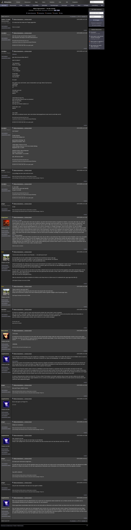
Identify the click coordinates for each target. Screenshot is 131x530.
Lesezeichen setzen (6, 27)
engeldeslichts (5, 353)
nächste (84, 16)
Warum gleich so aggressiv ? (96, 42)
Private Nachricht (5, 232)
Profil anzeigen (5, 230)
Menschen (4, 5)
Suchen (56, 13)
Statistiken (52, 2)
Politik (21, 5)
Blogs (36, 2)
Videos (43, 2)
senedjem (3, 33)
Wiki (67, 2)
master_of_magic (5, 19)
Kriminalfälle (35, 5)
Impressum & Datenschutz (7, 525)
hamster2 (3, 309)
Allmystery (7, 2)
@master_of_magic (17, 220)
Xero (2, 252)
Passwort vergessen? (96, 23)
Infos (61, 13)
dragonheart (4, 217)
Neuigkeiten (75, 2)
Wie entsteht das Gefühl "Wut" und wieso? (96, 47)
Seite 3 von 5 (5, 16)
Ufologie (72, 5)
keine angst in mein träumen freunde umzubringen (96, 38)
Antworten (49, 13)
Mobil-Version (20, 525)
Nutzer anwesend (96, 9)
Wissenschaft (13, 5)
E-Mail (58, 10)
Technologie (64, 5)
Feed (55, 10)
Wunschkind (4, 330)
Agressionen (44, 10)
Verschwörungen (54, 5)
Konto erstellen (97, 25)
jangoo (3, 170)
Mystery (27, 5)
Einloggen (97, 20)
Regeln (15, 525)
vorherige (73, 16)
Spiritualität (44, 5)
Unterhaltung (95, 5)
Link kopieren (5, 26)
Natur (79, 5)
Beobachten (41, 13)
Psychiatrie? (96, 33)
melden (85, 30)
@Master (14, 54)
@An (13, 235)
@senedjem (15, 361)
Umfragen (86, 5)
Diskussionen (27, 2)
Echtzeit (18, 2)
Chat (60, 2)
